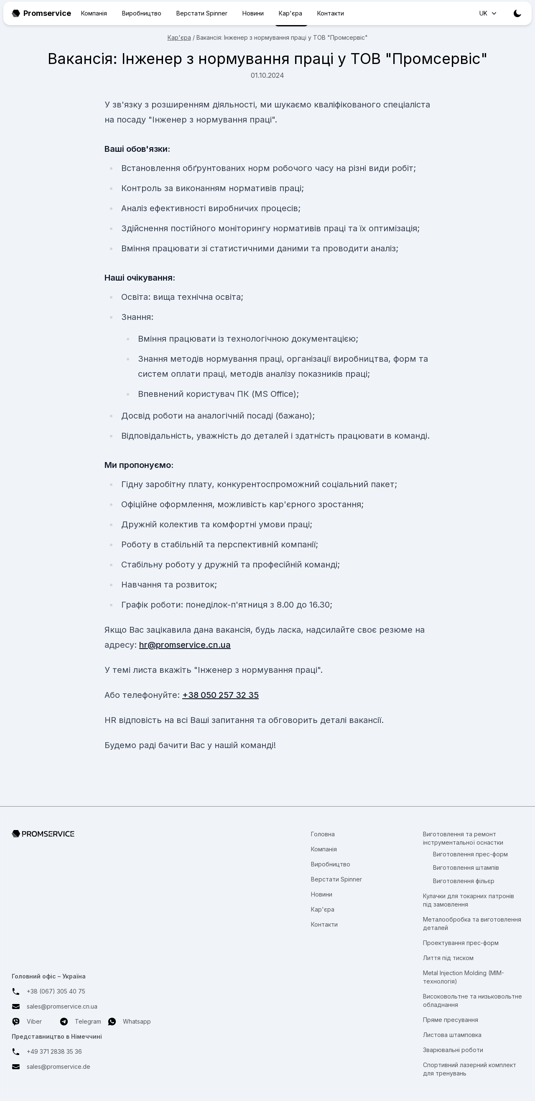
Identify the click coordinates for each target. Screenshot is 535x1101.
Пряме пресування (450, 1019)
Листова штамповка (452, 1034)
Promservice (41, 13)
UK (488, 13)
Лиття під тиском (448, 957)
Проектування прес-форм (461, 942)
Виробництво (141, 13)
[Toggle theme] (517, 13)
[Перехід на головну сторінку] (81, 834)
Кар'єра (290, 13)
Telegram (80, 1021)
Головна (323, 834)
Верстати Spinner (201, 13)
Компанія (94, 13)
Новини (253, 13)
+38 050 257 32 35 (220, 695)
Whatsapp (129, 1021)
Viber (27, 1021)
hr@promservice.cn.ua (185, 645)
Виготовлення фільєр (463, 880)
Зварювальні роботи (453, 1049)
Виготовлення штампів (466, 867)
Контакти (330, 13)
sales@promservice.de (58, 1066)
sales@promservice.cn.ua (62, 1006)
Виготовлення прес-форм (470, 854)
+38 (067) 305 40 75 (56, 991)
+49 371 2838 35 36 (54, 1051)
